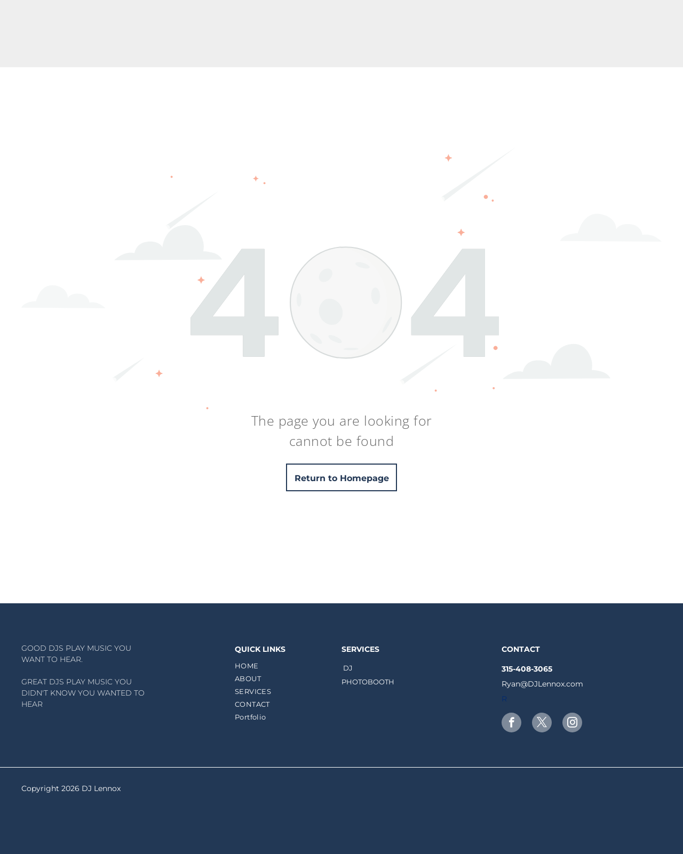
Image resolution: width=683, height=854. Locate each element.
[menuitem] (287, 665)
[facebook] (511, 724)
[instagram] (572, 724)
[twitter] (542, 724)
